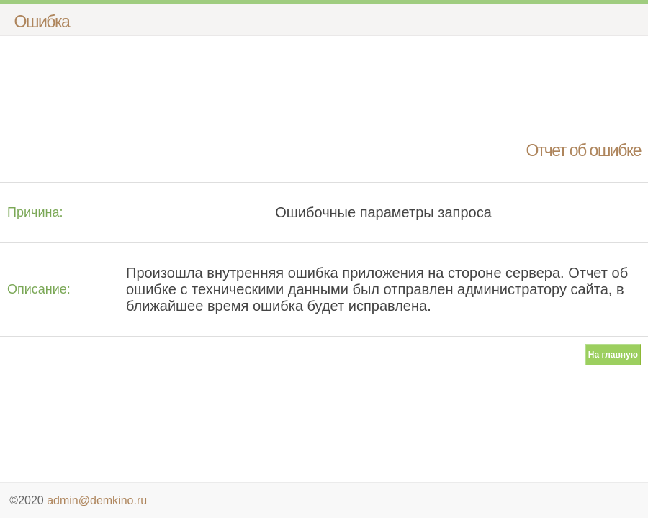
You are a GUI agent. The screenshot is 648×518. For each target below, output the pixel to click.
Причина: (35, 212)
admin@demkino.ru (97, 500)
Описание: (39, 289)
